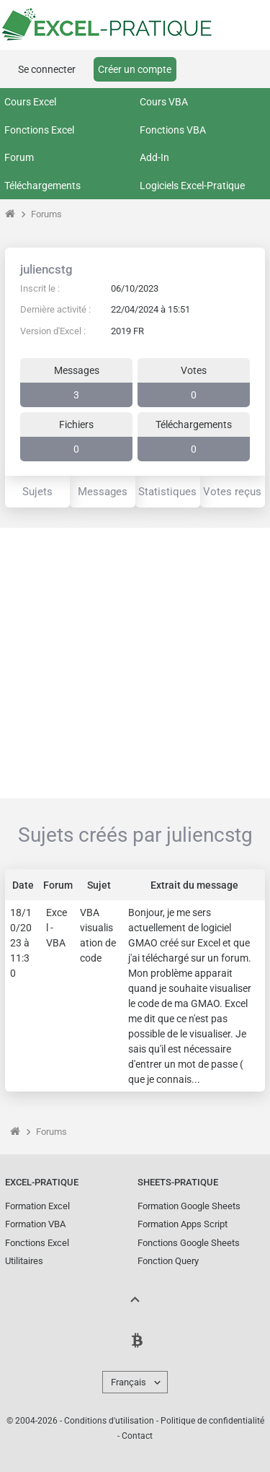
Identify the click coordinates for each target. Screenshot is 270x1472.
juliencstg (46, 269)
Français (128, 1382)
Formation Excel (37, 1206)
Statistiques (167, 491)
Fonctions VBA (173, 130)
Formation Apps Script (183, 1224)
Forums (46, 214)
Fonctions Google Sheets (189, 1242)
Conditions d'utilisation (109, 1421)
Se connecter (47, 69)
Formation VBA (35, 1224)
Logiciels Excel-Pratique (192, 185)
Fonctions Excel (39, 130)
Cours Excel (30, 102)
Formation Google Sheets (189, 1206)
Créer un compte (134, 69)
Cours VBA (164, 102)
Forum (19, 157)
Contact (137, 1436)
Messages (102, 491)
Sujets (37, 491)
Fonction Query (168, 1260)
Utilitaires (24, 1260)
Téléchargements (42, 185)
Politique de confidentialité (212, 1421)
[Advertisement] (135, 663)
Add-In (154, 157)
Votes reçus (232, 491)
